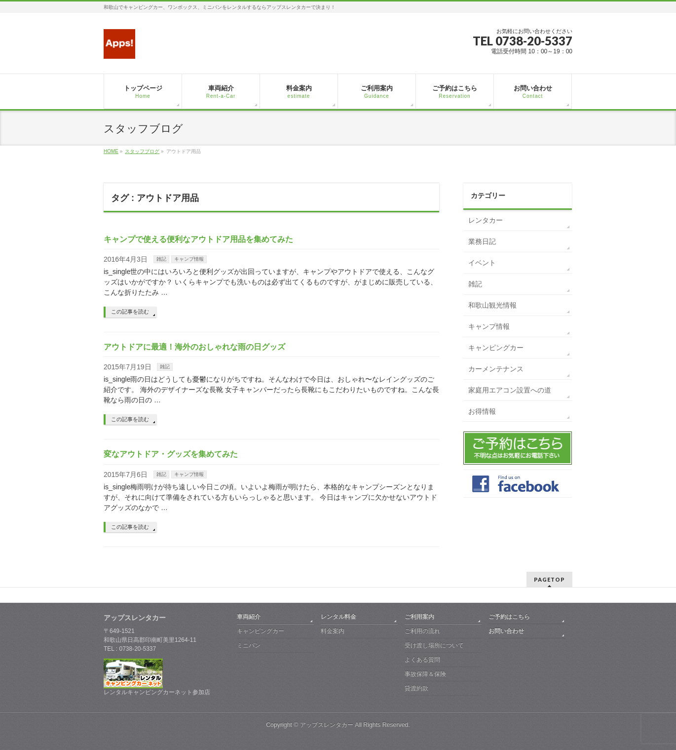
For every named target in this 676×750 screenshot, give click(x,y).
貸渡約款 (416, 688)
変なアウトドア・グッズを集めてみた (171, 454)
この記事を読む (130, 312)
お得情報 (482, 411)
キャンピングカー (496, 348)
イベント (482, 263)
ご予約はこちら (509, 616)
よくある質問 (422, 659)
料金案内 (332, 631)
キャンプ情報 (189, 259)
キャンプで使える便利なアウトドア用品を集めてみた (198, 239)
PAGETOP (549, 579)
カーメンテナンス (496, 369)
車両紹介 (249, 616)
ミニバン (249, 645)
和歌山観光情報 (492, 305)
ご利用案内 (419, 616)
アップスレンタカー (326, 724)
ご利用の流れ (422, 631)
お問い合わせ (506, 631)
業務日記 (482, 241)
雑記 (161, 259)
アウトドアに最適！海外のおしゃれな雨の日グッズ (194, 347)
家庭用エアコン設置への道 (509, 390)
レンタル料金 (338, 616)
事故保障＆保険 (425, 674)
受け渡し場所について (434, 645)
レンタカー (485, 220)
